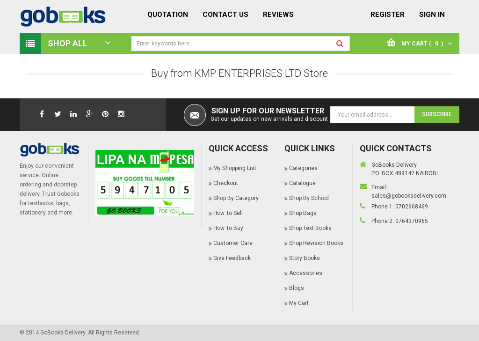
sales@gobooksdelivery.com (408, 196)
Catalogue (302, 183)
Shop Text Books (310, 228)
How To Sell (228, 213)
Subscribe (437, 114)
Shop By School (309, 198)
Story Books (304, 258)
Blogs (296, 288)
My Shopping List (234, 168)
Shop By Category (236, 198)
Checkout (225, 183)
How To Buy (228, 228)
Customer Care (233, 243)
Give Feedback (232, 258)
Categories (303, 168)
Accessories (305, 273)
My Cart (299, 303)
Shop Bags (303, 213)
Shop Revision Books (316, 243)
